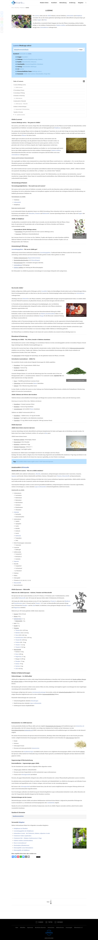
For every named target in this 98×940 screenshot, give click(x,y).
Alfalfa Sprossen (19, 98)
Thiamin (17, 630)
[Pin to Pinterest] (50, 902)
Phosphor (24, 605)
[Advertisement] (49, 36)
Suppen (39, 20)
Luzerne (37, 15)
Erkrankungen (34, 700)
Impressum (30, 927)
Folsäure (17, 642)
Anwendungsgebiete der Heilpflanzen (24, 831)
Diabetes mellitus (60, 25)
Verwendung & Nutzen (19, 90)
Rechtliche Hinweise (40, 927)
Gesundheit (44, 291)
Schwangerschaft (25, 774)
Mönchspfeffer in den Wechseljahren (23, 847)
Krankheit (54, 2)
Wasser (35, 383)
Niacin (17, 635)
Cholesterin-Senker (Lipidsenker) (22, 835)
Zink (34, 605)
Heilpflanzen (22, 7)
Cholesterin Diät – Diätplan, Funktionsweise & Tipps (28, 838)
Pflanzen (24, 135)
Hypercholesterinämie (34, 258)
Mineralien (31, 213)
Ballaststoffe (46, 213)
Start (17, 927)
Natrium (17, 666)
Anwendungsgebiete (17, 249)
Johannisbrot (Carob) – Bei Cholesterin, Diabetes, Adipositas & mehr (32, 833)
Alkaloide (37, 474)
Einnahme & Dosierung (19, 95)
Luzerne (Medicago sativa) (20, 84)
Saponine (14, 476)
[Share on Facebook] (50, 900)
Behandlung (62, 2)
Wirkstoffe (25, 298)
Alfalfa (49, 15)
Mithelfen (22, 927)
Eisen (16, 654)
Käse (45, 20)
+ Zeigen (81, 49)
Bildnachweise (60, 927)
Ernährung (72, 2)
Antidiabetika (50, 802)
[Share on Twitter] (50, 901)
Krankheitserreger (28, 751)
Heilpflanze (79, 15)
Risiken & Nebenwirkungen (20, 106)
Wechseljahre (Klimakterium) (21, 845)
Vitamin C (38, 603)
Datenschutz (51, 927)
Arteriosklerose (44, 27)
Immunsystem (35, 748)
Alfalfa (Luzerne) (19, 87)
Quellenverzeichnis (21, 114)
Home (13, 7)
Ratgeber (80, 2)
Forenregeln (69, 927)
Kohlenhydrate (18, 619)
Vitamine (37, 213)
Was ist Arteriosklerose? (20, 843)
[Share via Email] (50, 903)
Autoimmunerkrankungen (39, 692)
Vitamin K (53, 601)
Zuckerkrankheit (50, 313)
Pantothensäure (18, 603)
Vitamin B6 (18, 640)
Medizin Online (44, 2)
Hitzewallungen (35, 260)
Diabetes (16, 267)
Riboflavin (67, 601)
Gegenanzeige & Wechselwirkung (22, 109)
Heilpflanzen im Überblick (21, 828)
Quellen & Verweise (18, 112)
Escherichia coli (80, 726)
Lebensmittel (70, 15)
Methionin (18, 535)
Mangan (42, 316)
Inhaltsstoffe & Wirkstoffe (20, 101)
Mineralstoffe (65, 476)
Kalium (17, 663)
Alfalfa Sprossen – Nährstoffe (22, 103)
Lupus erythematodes (40, 486)
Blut (83, 315)
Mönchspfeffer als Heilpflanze (22, 850)
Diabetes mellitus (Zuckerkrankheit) (23, 840)
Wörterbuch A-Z (78, 927)
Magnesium (17, 607)
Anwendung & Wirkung (19, 92)
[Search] (85, 2)
